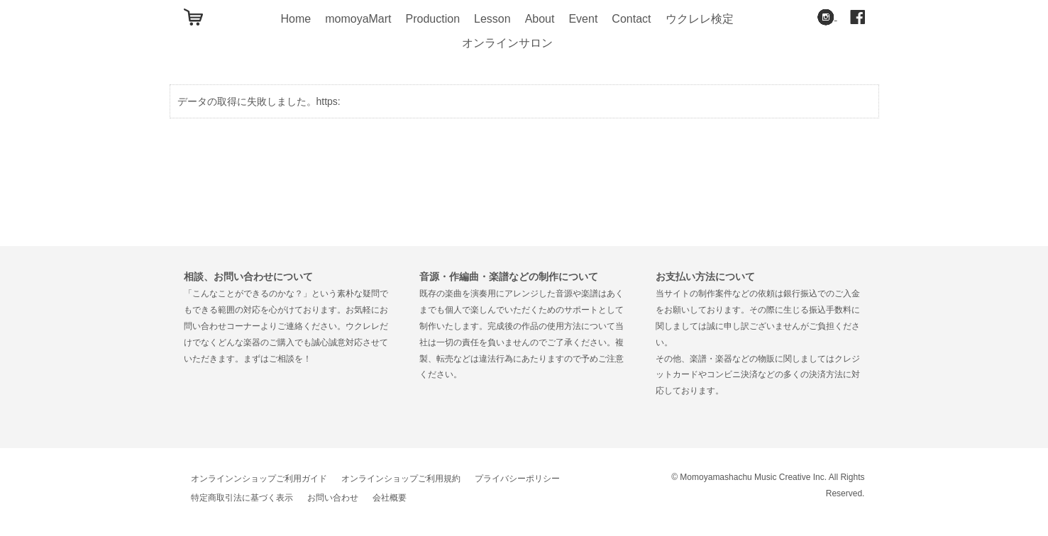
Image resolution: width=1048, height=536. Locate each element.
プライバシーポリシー (517, 479)
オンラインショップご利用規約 (400, 479)
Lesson (492, 19)
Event (582, 19)
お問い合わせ (332, 498)
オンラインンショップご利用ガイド (259, 479)
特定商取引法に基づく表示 (242, 498)
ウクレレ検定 (700, 19)
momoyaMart (358, 19)
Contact (631, 19)
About (540, 19)
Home (295, 19)
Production (433, 19)
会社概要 (390, 498)
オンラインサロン (507, 43)
